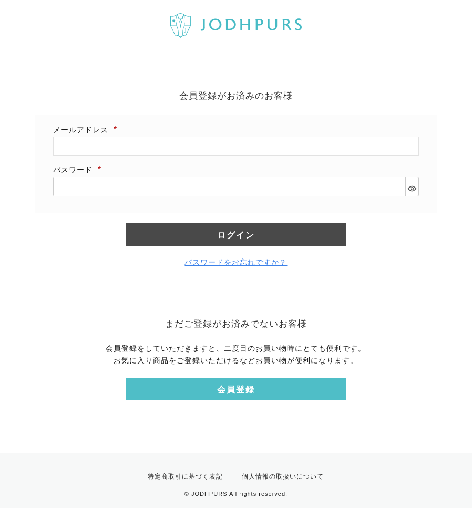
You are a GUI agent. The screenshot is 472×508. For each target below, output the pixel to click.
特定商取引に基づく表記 (185, 476)
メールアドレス (85, 130)
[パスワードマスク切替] (411, 186)
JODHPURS (209, 494)
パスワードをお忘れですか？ (235, 262)
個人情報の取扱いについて (283, 476)
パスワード (77, 169)
